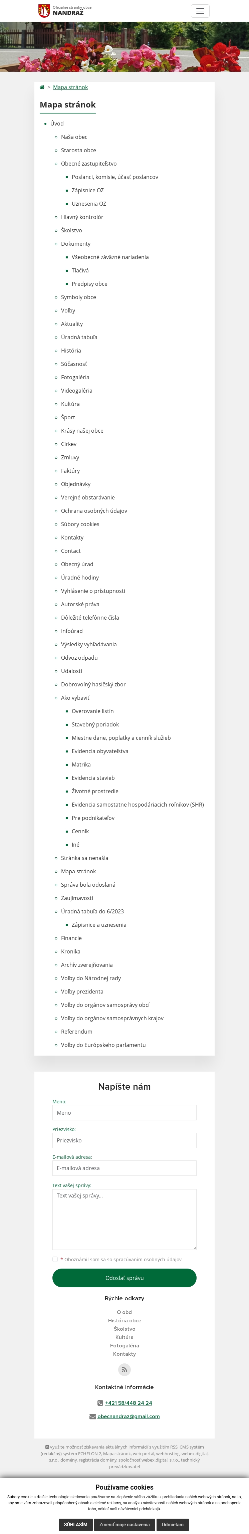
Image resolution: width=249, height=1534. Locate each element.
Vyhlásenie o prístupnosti (93, 591)
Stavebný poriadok (95, 724)
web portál (143, 1454)
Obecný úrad (77, 564)
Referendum (76, 1031)
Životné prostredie (95, 791)
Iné (75, 844)
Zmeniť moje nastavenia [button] (124, 1524)
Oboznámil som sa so (121, 1259)
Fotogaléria (75, 377)
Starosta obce (78, 150)
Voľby (68, 310)
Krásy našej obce (82, 430)
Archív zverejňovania (87, 964)
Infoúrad (72, 631)
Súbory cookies (80, 524)
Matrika (81, 764)
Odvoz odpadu (79, 657)
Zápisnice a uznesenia (99, 924)
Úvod (57, 123)
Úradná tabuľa (79, 337)
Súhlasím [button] (75, 1524)
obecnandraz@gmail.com (128, 1416)
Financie (71, 938)
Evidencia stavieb (93, 778)
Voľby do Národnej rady (91, 978)
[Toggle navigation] (200, 11)
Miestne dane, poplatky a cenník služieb (121, 737)
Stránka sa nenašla (84, 858)
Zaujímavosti (77, 898)
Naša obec (74, 137)
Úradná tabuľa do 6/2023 (92, 911)
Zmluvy (70, 457)
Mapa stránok (70, 87)
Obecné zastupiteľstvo (89, 163)
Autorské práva (80, 604)
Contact (71, 551)
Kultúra (70, 404)
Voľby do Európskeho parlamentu (103, 1045)
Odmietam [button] (173, 1524)
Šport (68, 417)
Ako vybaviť (75, 697)
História (71, 350)
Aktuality (72, 323)
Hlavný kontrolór (82, 217)
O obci (125, 1312)
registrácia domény (97, 1460)
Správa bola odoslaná (88, 884)
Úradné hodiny (80, 577)
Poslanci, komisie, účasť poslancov (115, 177)
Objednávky (75, 484)
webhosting (168, 1454)
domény (68, 1460)
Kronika (70, 951)
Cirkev (68, 444)
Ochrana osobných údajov (94, 510)
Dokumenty (75, 243)
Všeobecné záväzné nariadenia (110, 257)
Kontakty (72, 537)
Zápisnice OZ (88, 190)
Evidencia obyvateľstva (100, 751)
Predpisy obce (89, 283)
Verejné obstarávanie (88, 497)
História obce (124, 1320)
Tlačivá (80, 270)
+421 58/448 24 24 (128, 1403)
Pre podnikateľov (93, 818)
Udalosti (71, 671)
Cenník (80, 831)
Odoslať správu (124, 1278)
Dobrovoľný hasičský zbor (93, 684)
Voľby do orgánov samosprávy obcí (105, 1005)
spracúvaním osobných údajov (147, 1259)
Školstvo (71, 230)
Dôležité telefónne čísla (90, 617)
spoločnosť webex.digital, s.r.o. (148, 1460)
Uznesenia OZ (89, 203)
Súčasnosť (74, 364)
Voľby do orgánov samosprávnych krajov (112, 1018)
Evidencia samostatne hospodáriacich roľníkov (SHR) (138, 804)
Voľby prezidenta (82, 991)
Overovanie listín (93, 711)
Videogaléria (76, 390)
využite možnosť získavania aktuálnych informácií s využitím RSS (111, 1447)
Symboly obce (78, 297)
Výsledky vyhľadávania (89, 644)
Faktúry (70, 470)
